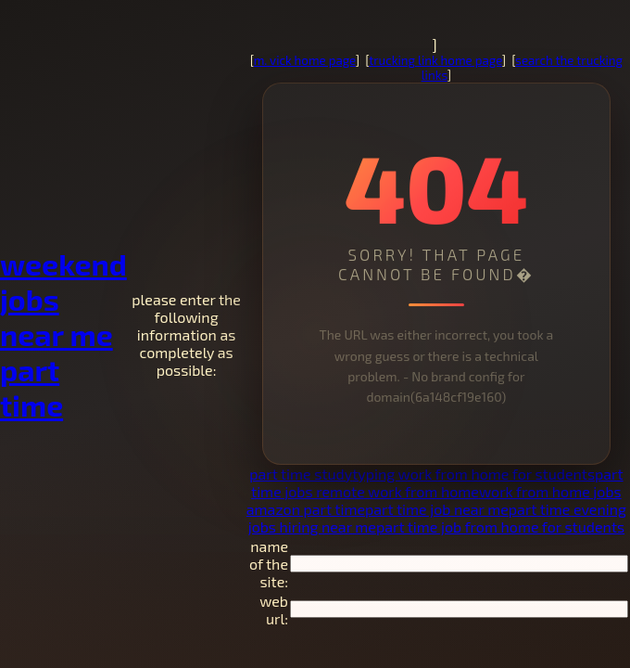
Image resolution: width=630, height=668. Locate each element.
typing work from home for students (473, 473)
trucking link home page (435, 60)
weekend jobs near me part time (63, 334)
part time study (300, 473)
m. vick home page (305, 60)
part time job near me (437, 509)
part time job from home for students (500, 526)
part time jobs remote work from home (437, 482)
